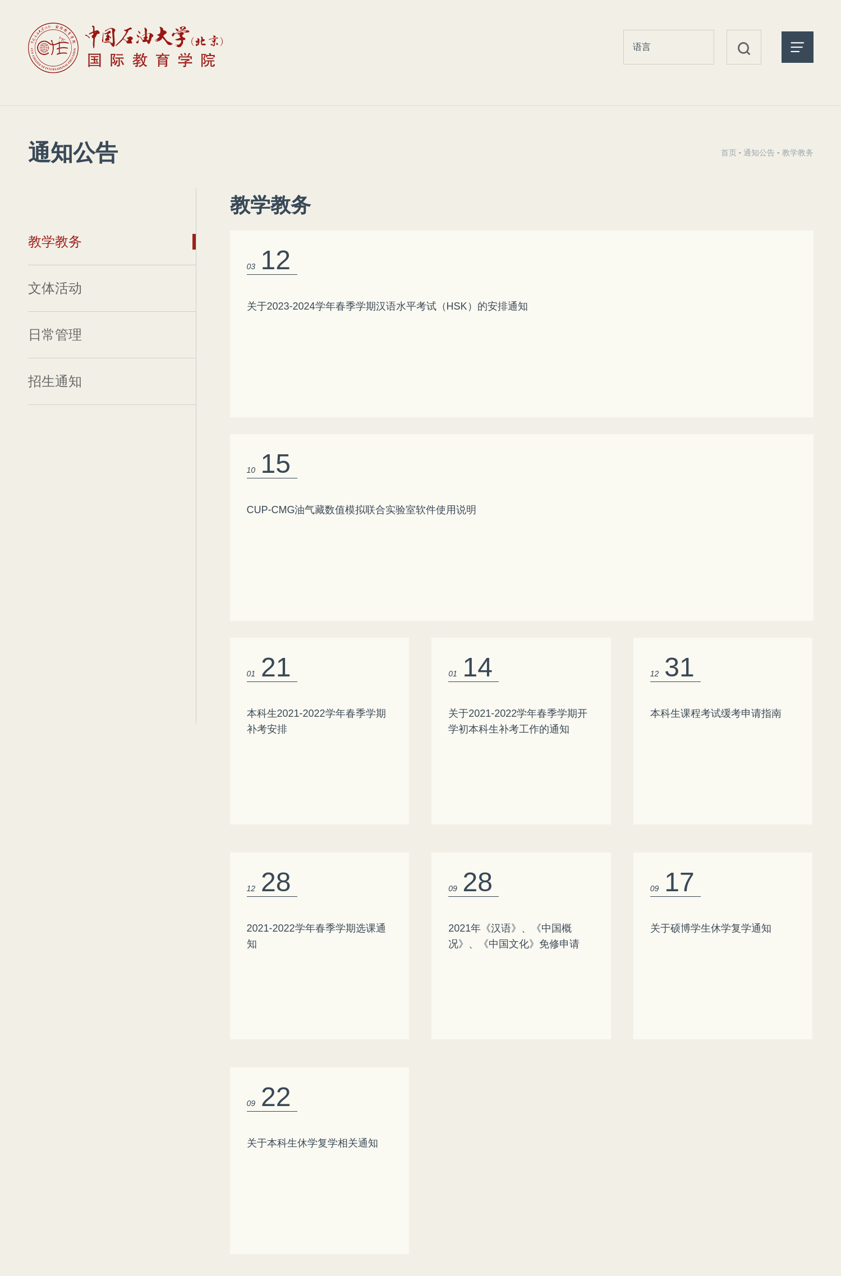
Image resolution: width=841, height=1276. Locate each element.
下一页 (561, 954)
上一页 (482, 954)
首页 (729, 152)
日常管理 (55, 334)
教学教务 (55, 241)
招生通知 (55, 381)
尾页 (611, 954)
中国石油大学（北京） (734, 1156)
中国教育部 (709, 1115)
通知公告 (759, 152)
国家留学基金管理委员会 (740, 1135)
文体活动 (55, 288)
